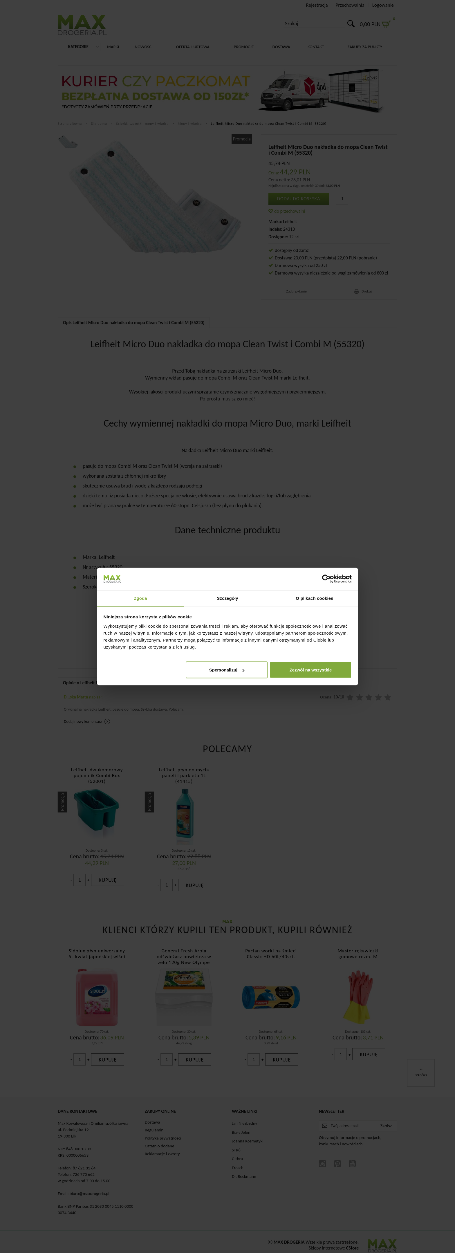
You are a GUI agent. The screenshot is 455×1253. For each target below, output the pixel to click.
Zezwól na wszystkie (310, 669)
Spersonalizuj (227, 669)
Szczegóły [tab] (227, 597)
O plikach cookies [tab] (314, 597)
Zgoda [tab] (140, 597)
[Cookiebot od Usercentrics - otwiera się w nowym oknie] (326, 578)
